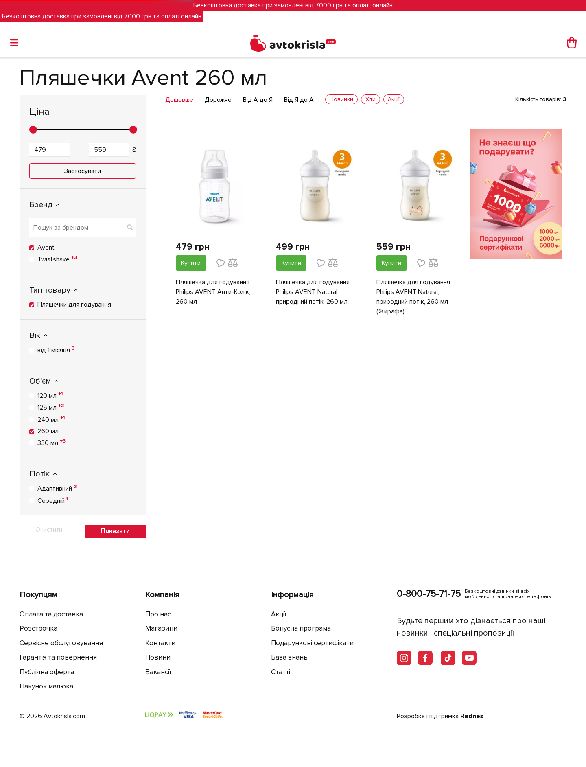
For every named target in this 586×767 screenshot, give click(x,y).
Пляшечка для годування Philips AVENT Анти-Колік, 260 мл (213, 292)
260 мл (48, 431)
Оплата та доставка (51, 614)
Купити (191, 263)
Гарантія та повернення (58, 657)
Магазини (161, 628)
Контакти (160, 643)
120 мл (50, 395)
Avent (46, 247)
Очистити (48, 529)
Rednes (471, 716)
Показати (115, 531)
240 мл (51, 419)
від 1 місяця (55, 349)
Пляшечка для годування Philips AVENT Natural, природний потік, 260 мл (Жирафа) (413, 297)
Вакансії (158, 672)
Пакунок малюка (46, 686)
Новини (158, 657)
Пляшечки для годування (74, 304)
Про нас (158, 614)
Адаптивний (57, 488)
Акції (278, 614)
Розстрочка (38, 628)
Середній (52, 500)
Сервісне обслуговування (61, 643)
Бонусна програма (301, 628)
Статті (280, 672)
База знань (289, 657)
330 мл (51, 442)
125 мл (50, 407)
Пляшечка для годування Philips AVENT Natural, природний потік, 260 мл (313, 292)
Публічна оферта (47, 672)
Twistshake (57, 258)
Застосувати (82, 171)
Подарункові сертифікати (312, 643)
